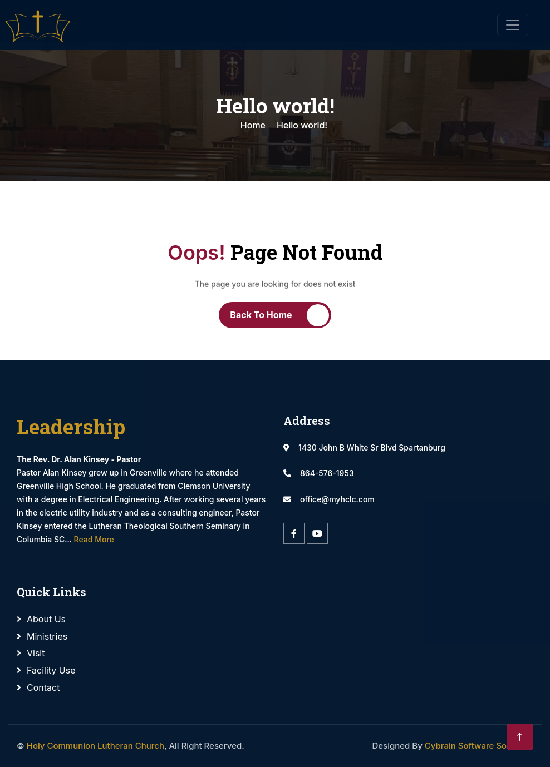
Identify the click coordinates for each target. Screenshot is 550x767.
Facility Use (51, 670)
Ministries (47, 636)
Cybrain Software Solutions (479, 745)
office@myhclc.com (337, 499)
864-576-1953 (327, 473)
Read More (94, 539)
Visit (36, 653)
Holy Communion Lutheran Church (95, 745)
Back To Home (261, 314)
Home (253, 125)
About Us (46, 619)
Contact (43, 687)
